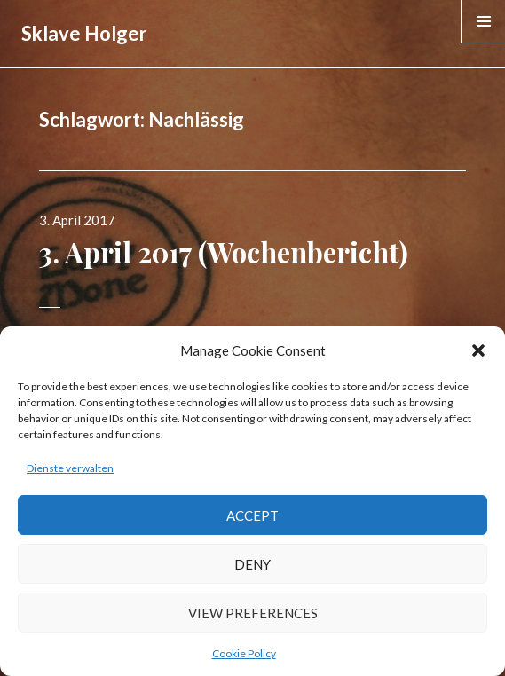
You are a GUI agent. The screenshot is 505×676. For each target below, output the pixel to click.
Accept (252, 515)
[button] (478, 350)
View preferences (253, 613)
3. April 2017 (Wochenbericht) (223, 252)
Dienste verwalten (70, 468)
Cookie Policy (244, 653)
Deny (252, 564)
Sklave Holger (84, 33)
